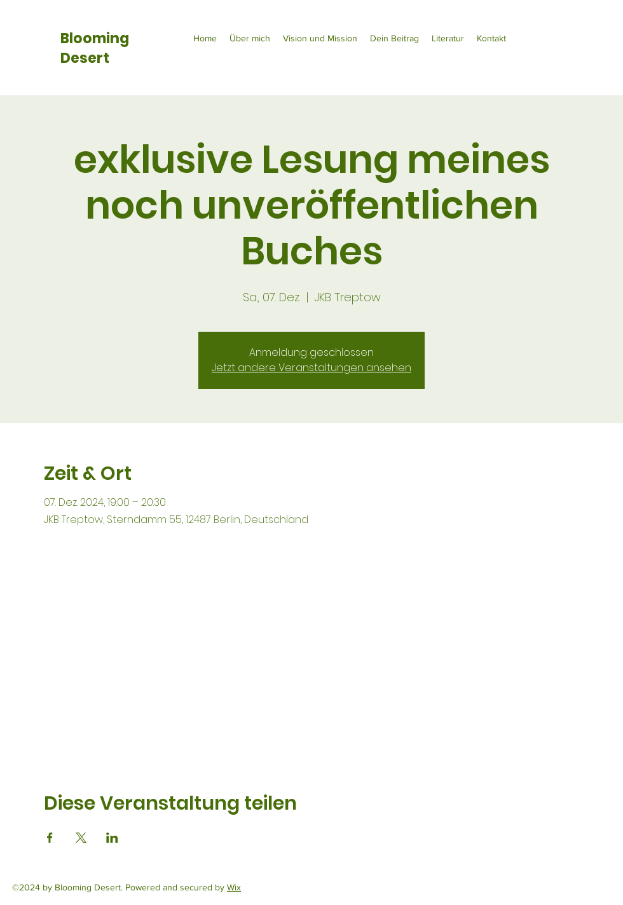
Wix (234, 887)
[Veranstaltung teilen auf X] (81, 838)
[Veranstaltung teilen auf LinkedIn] (112, 838)
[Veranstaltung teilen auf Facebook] (50, 838)
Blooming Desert (94, 48)
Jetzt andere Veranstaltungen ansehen (311, 367)
